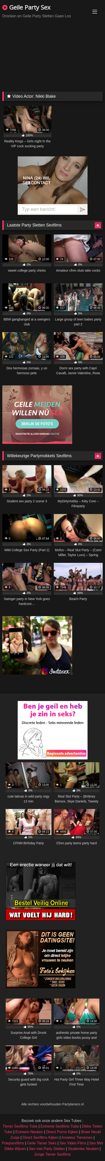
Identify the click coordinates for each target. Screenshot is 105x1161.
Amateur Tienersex (77, 1137)
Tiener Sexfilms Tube (20, 1126)
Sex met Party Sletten (47, 1149)
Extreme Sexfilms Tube (60, 1126)
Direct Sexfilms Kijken (41, 1137)
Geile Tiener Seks (41, 1143)
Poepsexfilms (13, 1143)
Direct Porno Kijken (62, 1132)
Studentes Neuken (83, 1149)
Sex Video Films (73, 1143)
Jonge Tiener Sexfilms (52, 1154)
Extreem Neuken (29, 1132)
